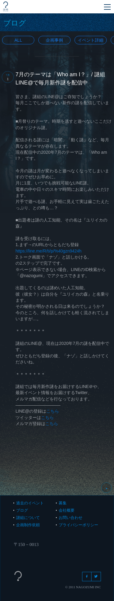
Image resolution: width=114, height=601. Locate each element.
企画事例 (54, 40)
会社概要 (66, 510)
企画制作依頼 (28, 525)
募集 (63, 503)
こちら (52, 411)
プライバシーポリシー (78, 525)
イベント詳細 (90, 40)
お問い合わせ (70, 517)
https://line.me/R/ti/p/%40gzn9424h (48, 251)
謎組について (28, 517)
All (18, 40)
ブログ (22, 510)
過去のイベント (30, 503)
